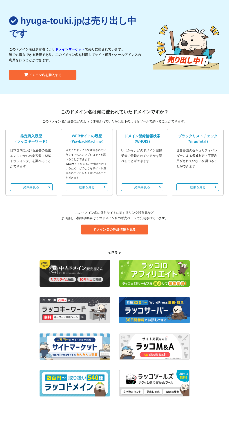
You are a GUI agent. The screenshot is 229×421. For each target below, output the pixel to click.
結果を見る (36, 187)
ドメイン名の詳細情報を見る (114, 229)
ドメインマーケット (70, 49)
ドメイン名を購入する (43, 75)
